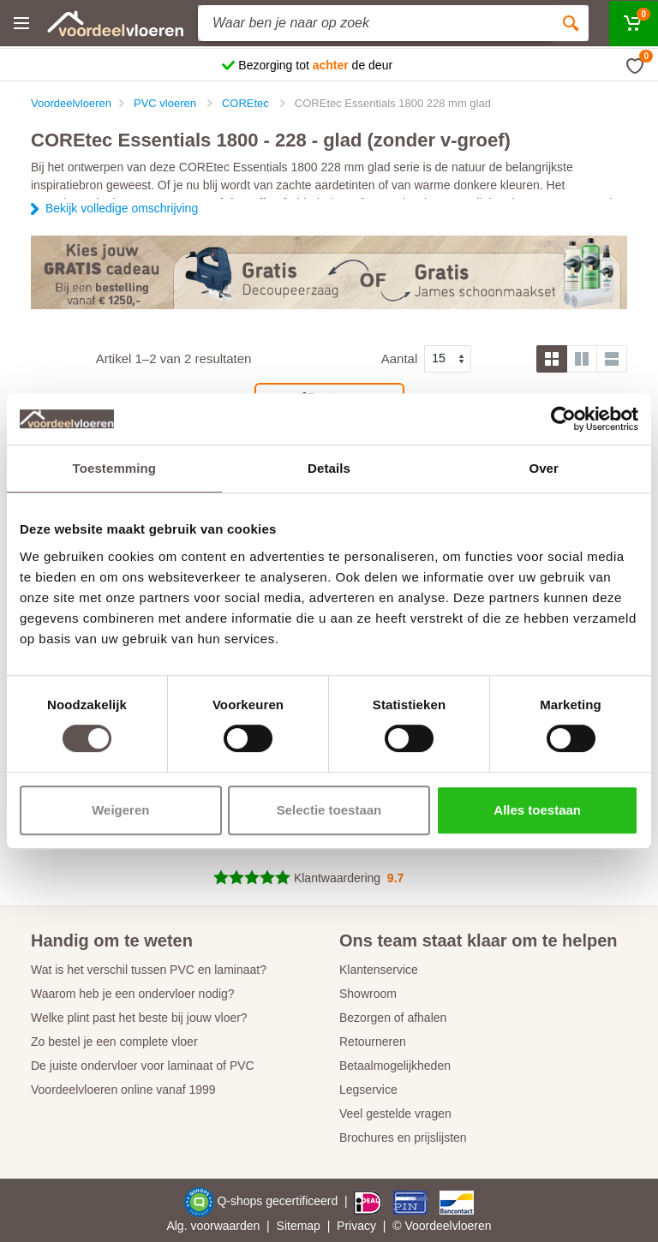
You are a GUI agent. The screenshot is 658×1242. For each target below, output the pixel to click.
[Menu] (21, 23)
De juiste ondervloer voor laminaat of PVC (142, 1065)
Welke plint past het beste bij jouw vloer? (139, 1017)
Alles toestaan (537, 810)
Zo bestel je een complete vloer (114, 1041)
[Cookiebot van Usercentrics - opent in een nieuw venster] (563, 419)
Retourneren (372, 1041)
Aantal (399, 358)
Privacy (356, 1226)
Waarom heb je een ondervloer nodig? (133, 993)
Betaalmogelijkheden (395, 1065)
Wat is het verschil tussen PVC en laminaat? (148, 969)
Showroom (368, 993)
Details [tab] (329, 468)
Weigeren (120, 810)
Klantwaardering (337, 878)
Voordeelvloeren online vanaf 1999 (123, 1089)
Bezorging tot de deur (315, 65)
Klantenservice (378, 969)
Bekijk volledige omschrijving (121, 208)
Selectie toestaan (329, 810)
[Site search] (375, 23)
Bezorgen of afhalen (392, 1017)
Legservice (368, 1089)
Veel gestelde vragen (395, 1113)
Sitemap (298, 1226)
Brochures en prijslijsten (403, 1137)
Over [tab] (544, 468)
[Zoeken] (571, 23)
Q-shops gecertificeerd (279, 1201)
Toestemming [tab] (115, 468)
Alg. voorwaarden (213, 1226)
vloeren (472, 1226)
